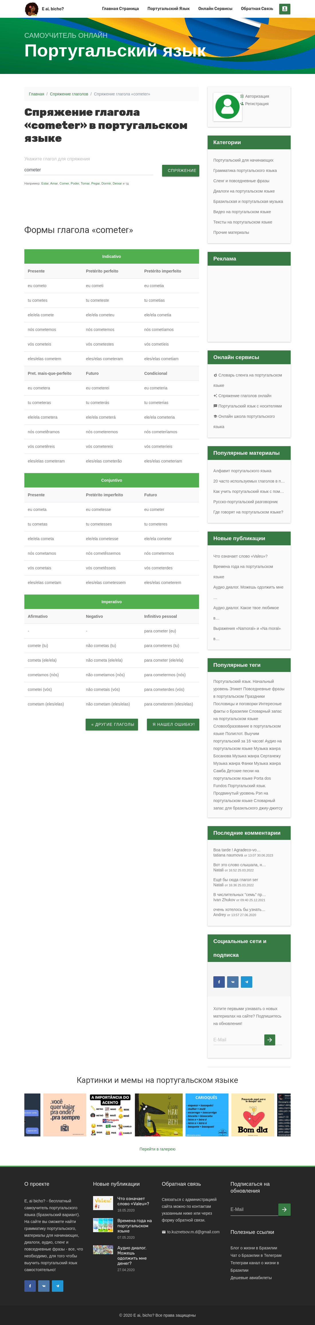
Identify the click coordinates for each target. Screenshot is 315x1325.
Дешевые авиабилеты (251, 1277)
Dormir (106, 183)
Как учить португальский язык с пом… (248, 491)
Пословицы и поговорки (235, 703)
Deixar (117, 183)
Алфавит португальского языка (242, 471)
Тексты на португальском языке (242, 222)
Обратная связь (257, 8)
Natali (233, 870)
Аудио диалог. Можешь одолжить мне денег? (132, 1255)
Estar (45, 183)
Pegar (95, 183)
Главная (36, 94)
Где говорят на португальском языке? (248, 512)
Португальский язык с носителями (247, 406)
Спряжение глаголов (69, 94)
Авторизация (257, 96)
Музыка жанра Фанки (233, 763)
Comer (64, 183)
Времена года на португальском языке (134, 1226)
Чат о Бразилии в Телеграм (256, 1255)
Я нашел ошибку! (174, 724)
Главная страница (120, 8)
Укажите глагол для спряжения (57, 158)
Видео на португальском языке (242, 211)
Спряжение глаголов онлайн (242, 395)
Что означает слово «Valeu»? (240, 556)
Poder (75, 183)
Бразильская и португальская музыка (248, 201)
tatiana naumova (243, 855)
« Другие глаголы (112, 724)
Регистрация (257, 103)
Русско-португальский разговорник (245, 501)
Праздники (255, 696)
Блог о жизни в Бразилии (254, 1248)
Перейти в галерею (157, 1149)
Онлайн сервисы (215, 8)
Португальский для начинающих (243, 160)
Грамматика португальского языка (245, 170)
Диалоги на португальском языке (244, 191)
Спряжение (182, 170)
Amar (54, 183)
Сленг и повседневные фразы (241, 181)
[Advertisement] (133, 204)
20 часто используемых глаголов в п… (249, 481)
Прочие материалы (231, 232)
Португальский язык (168, 8)
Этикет (235, 689)
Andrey (234, 914)
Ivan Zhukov (239, 899)
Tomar (85, 183)
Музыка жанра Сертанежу (256, 756)
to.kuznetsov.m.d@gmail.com (193, 1232)
